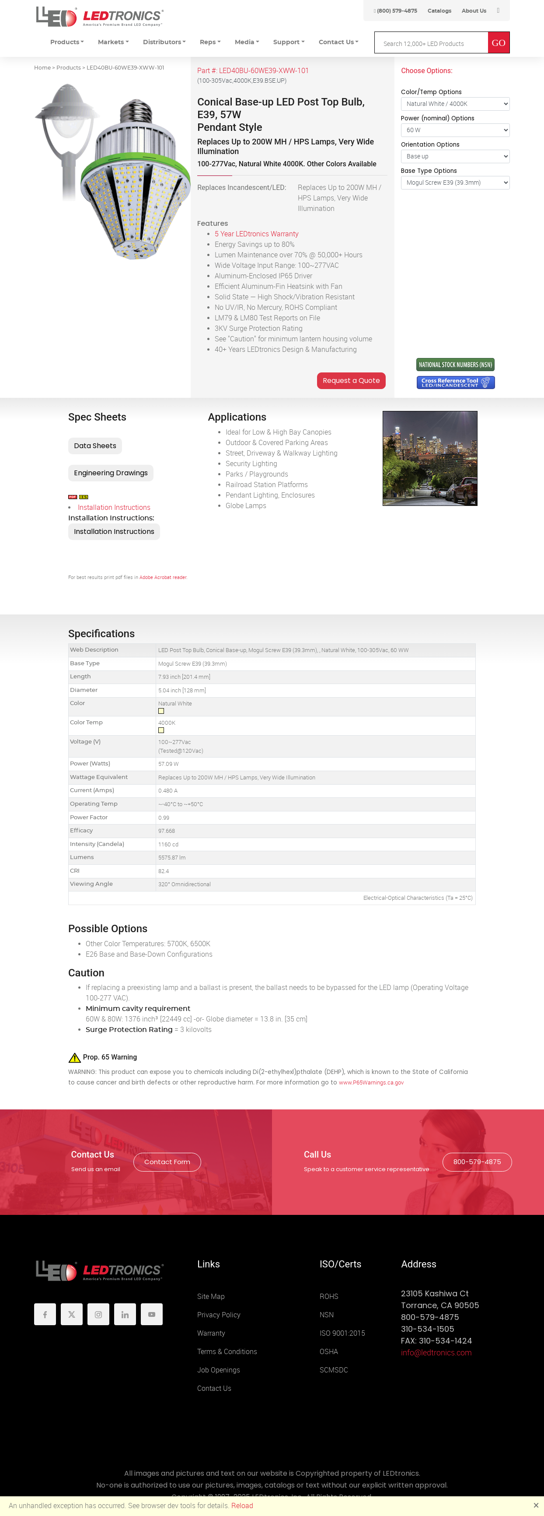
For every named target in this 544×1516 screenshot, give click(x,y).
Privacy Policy (219, 1315)
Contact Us (214, 1388)
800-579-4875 (477, 1161)
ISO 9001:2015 (342, 1333)
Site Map (211, 1296)
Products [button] (64, 42)
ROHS (329, 1296)
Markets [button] (111, 42)
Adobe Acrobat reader (162, 577)
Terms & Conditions (227, 1352)
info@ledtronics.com (436, 1353)
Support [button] (286, 42)
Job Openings (218, 1370)
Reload (242, 1506)
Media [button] (245, 42)
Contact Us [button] (336, 42)
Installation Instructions (114, 507)
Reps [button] (208, 42)
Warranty (211, 1333)
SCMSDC (334, 1370)
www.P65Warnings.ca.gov (371, 1082)
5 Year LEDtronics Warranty (257, 234)
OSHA (329, 1352)
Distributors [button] (162, 42)
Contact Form (167, 1161)
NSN (327, 1315)
